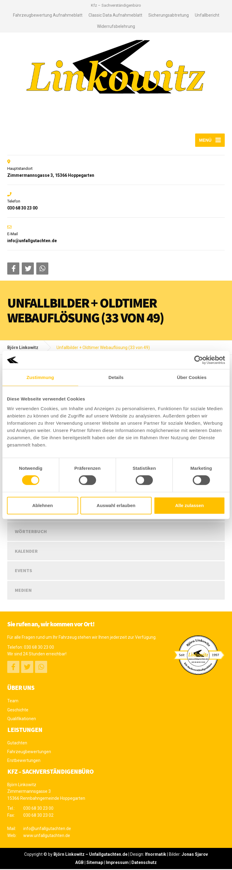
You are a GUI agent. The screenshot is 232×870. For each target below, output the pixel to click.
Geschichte (17, 710)
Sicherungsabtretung (168, 15)
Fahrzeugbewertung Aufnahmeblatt (47, 15)
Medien (23, 591)
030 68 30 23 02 (38, 816)
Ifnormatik (155, 855)
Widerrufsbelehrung (116, 26)
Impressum (117, 863)
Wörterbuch (31, 532)
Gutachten (17, 743)
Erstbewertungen (23, 761)
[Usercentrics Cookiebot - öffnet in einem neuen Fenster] (198, 359)
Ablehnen (42, 505)
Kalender (26, 552)
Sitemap (94, 863)
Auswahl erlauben (116, 505)
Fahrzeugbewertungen (29, 752)
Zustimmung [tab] (40, 377)
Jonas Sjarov (195, 855)
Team (12, 701)
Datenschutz (144, 863)
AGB (79, 863)
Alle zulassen (189, 505)
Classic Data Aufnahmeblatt (115, 15)
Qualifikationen (21, 719)
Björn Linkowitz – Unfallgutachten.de (90, 855)
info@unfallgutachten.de (47, 829)
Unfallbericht (207, 15)
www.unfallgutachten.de (46, 836)
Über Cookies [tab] (192, 377)
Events (23, 571)
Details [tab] (116, 377)
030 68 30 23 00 (39, 648)
